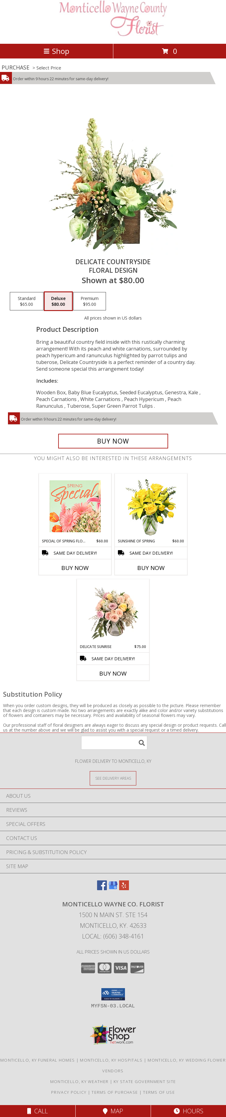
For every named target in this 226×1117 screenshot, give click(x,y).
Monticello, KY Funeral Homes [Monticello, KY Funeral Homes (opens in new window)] (37, 1060)
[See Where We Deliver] (113, 778)
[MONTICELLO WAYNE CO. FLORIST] (113, 35)
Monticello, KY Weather (79, 1081)
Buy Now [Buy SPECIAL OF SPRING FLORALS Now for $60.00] (75, 568)
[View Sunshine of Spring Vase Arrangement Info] (151, 506)
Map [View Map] (113, 1111)
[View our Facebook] (102, 888)
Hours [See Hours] (188, 1111)
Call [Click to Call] (37, 1111)
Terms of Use (159, 1092)
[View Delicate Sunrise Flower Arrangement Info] (113, 612)
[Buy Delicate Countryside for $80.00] (113, 441)
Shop (56, 51)
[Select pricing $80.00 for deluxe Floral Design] (58, 301)
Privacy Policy (68, 1092)
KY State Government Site (145, 1081)
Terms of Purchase (115, 1092)
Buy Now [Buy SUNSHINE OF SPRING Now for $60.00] (151, 568)
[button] (113, 994)
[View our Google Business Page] (113, 888)
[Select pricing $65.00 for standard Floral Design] (26, 301)
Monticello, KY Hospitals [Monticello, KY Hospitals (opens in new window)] (111, 1060)
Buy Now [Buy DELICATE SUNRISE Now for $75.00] (113, 673)
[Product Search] (114, 743)
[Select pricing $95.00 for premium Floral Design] (89, 301)
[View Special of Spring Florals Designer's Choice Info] (75, 506)
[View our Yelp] (124, 888)
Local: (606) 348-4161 (113, 936)
